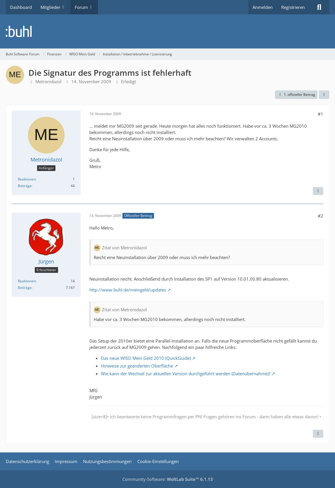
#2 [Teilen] (320, 216)
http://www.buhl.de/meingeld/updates (127, 290)
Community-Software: (167, 479)
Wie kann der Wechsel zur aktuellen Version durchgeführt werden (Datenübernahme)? (185, 373)
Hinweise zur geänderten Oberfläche (137, 366)
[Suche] (319, 7)
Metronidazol (48, 81)
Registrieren (293, 7)
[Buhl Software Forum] (167, 31)
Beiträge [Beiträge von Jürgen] (25, 287)
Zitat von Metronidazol (124, 247)
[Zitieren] (318, 191)
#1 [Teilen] (320, 114)
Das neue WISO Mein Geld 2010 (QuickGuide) (146, 358)
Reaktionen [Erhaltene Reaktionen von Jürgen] (27, 281)
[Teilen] (324, 94)
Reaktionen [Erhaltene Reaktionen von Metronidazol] (27, 179)
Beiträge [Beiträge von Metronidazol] (25, 185)
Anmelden (263, 7)
